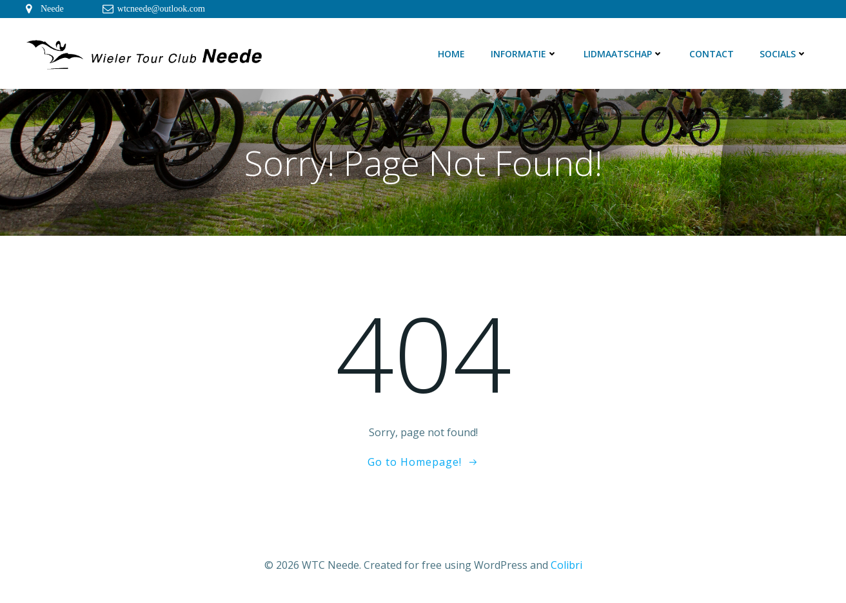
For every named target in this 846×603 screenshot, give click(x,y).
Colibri (566, 565)
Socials (783, 54)
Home (451, 54)
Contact (711, 54)
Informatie (524, 54)
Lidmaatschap (624, 54)
